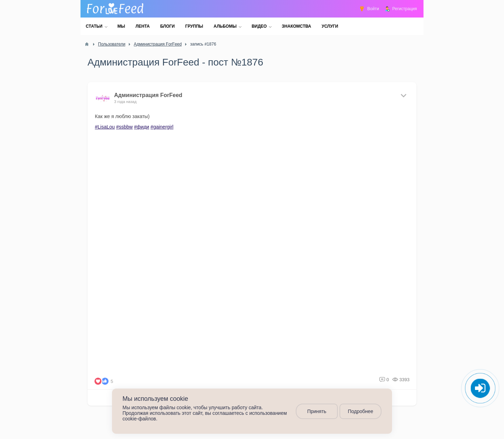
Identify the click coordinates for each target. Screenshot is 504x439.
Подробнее (360, 411)
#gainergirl (161, 127)
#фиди (141, 127)
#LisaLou (105, 127)
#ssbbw (124, 127)
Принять (317, 411)
